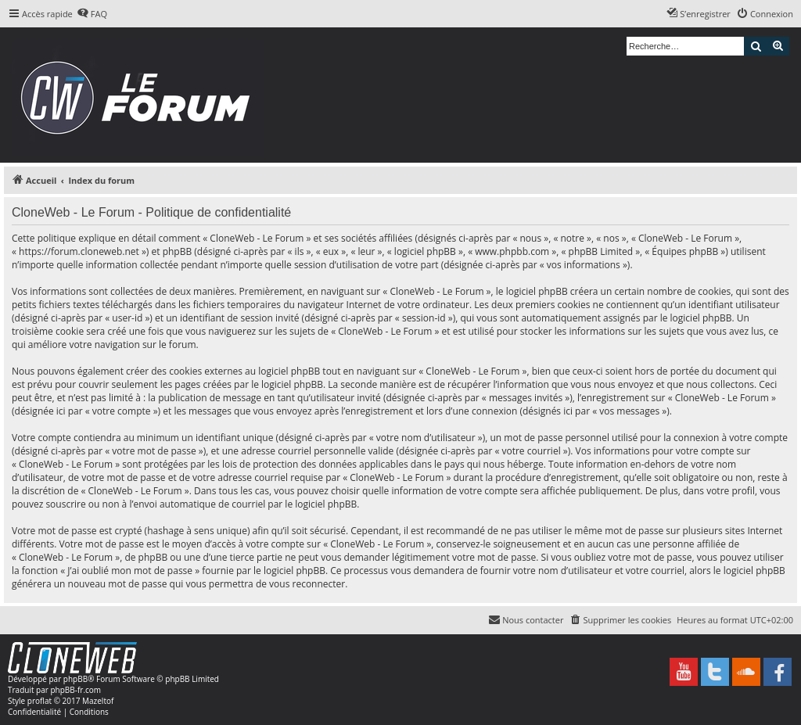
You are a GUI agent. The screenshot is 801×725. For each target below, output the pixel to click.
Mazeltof (97, 700)
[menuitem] (92, 14)
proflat (39, 700)
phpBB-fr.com (75, 689)
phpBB (75, 678)
